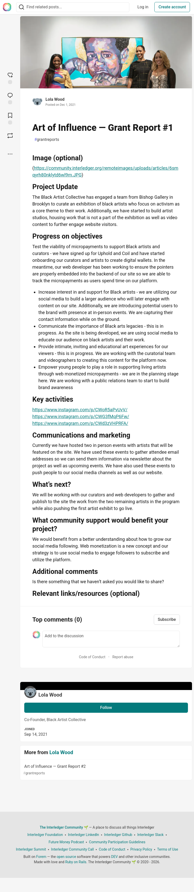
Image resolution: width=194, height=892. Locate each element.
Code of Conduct (92, 657)
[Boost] (10, 135)
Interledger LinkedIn (83, 835)
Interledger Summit (31, 849)
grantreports (46, 140)
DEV (114, 857)
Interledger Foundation (45, 835)
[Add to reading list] (10, 118)
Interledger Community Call (72, 849)
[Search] (21, 7)
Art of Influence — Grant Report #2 (105, 770)
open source (66, 857)
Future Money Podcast (66, 842)
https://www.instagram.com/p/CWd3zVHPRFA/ (80, 423)
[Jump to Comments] (10, 98)
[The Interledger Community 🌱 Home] (7, 7)
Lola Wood (54, 99)
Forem (41, 857)
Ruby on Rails (75, 862)
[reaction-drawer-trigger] (10, 78)
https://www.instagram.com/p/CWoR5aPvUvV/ (80, 409)
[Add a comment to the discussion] (111, 639)
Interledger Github (118, 835)
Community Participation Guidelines (117, 842)
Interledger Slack (150, 835)
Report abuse (122, 657)
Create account (172, 7)
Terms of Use (167, 849)
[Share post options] (10, 154)
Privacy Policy (141, 849)
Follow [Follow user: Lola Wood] (106, 707)
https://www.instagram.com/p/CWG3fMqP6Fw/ (80, 416)
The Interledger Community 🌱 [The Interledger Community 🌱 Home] (64, 827)
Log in (142, 7)
